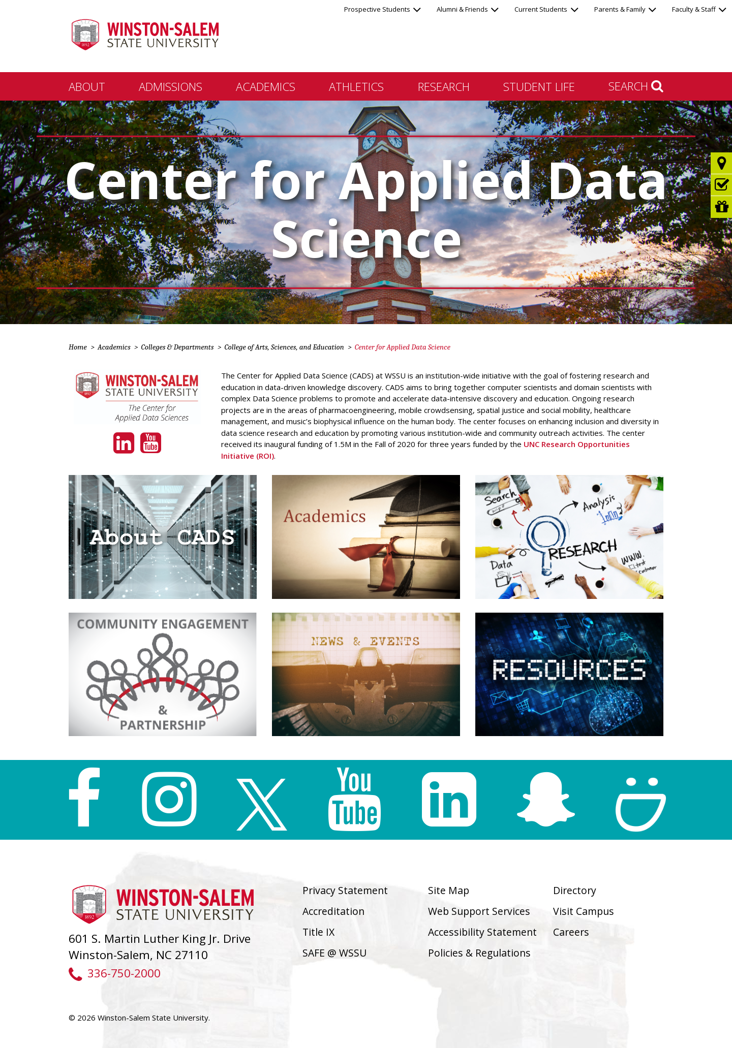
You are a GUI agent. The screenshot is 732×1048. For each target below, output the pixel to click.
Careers (571, 932)
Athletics (356, 86)
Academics (265, 86)
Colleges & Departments (177, 347)
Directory (574, 890)
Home (78, 347)
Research (444, 86)
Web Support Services (479, 911)
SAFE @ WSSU (334, 953)
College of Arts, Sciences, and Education (284, 347)
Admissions (170, 86)
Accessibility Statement (482, 932)
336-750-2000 (115, 973)
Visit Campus (583, 911)
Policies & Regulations (479, 953)
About (87, 86)
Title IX (318, 932)
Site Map (448, 890)
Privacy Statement (345, 890)
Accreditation (333, 911)
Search (635, 85)
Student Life (539, 86)
